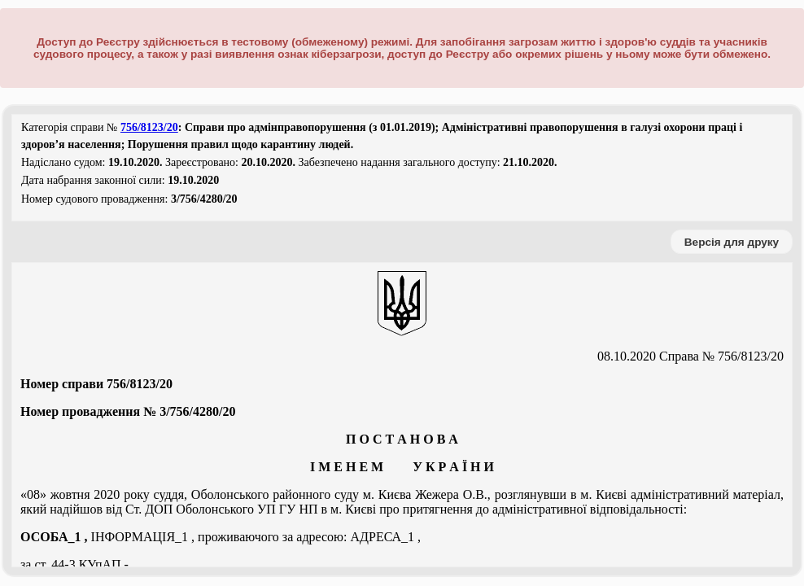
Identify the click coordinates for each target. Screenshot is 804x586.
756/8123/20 (149, 127)
